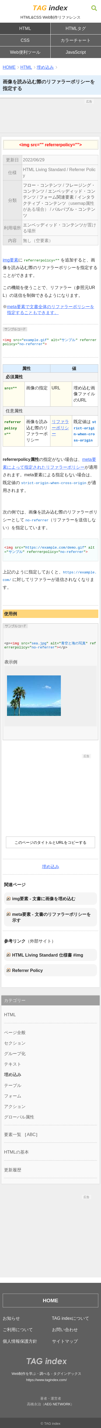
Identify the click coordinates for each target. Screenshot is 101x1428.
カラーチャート (76, 40)
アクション (15, 1106)
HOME (9, 67)
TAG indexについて (70, 1318)
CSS (25, 40)
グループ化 (15, 1053)
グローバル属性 (19, 1117)
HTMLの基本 (16, 1152)
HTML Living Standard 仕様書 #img (47, 955)
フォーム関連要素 (56, 197)
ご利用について (18, 1329)
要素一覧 (12, 1134)
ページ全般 (15, 1032)
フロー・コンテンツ (42, 185)
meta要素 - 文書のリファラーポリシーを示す (51, 917)
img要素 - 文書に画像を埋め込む (43, 898)
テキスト (12, 1064)
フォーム (12, 1096)
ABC (31, 1134)
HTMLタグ (75, 28)
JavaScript (76, 52)
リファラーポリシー (60, 427)
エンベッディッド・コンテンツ (53, 225)
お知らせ (11, 1318)
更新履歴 (12, 1170)
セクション (15, 1043)
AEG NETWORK (57, 1404)
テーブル (12, 1085)
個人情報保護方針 (20, 1341)
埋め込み (45, 67)
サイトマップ (65, 1341)
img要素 (10, 260)
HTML (25, 28)
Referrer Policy (27, 970)
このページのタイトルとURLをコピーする (50, 842)
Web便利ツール (25, 52)
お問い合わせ (65, 1329)
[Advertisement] (51, 117)
